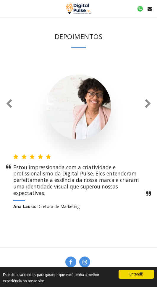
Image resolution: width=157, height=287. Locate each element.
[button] (6, 8)
